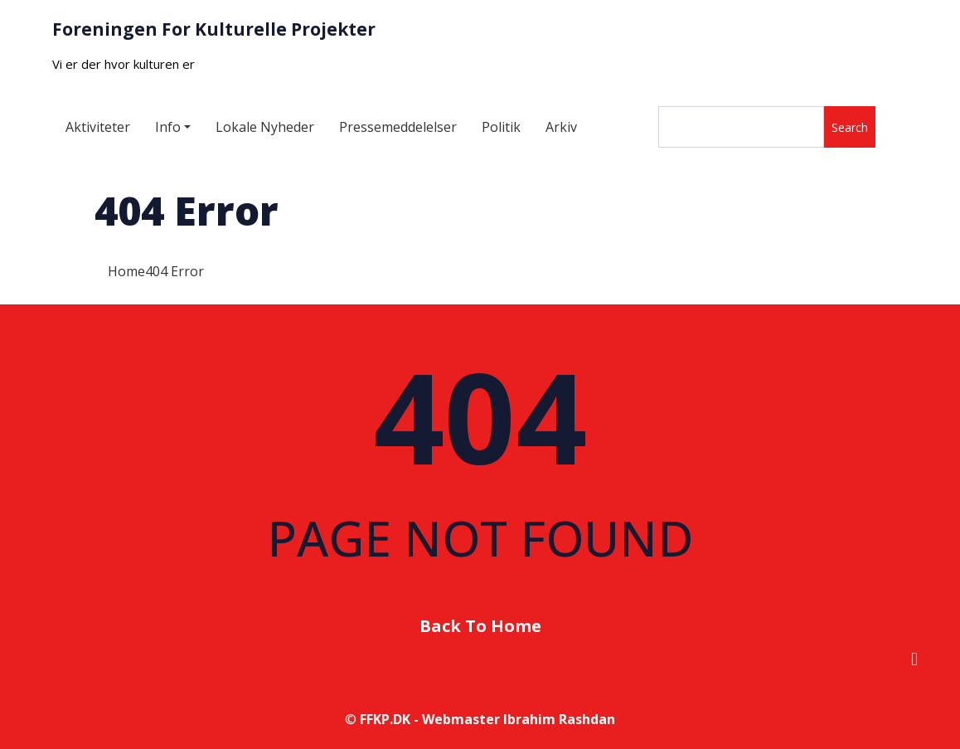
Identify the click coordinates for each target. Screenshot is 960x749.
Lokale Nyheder (265, 127)
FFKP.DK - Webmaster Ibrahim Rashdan (487, 719)
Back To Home (480, 626)
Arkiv (561, 127)
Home (126, 271)
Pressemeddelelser (398, 127)
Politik (501, 127)
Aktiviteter (97, 127)
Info (168, 127)
